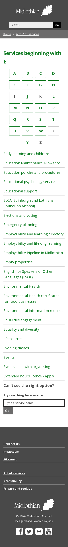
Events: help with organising (26, 366)
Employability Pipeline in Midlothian (33, 252)
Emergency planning (20, 224)
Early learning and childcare (26, 153)
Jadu (50, 521)
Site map (10, 459)
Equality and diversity (21, 329)
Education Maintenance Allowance (31, 163)
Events (9, 357)
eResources (12, 338)
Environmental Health (21, 286)
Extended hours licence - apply (28, 376)
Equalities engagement (22, 320)
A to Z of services (27, 34)
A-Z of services (14, 473)
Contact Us (11, 444)
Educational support (20, 191)
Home (7, 34)
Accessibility (12, 481)
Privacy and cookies (17, 489)
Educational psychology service (29, 181)
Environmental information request (33, 310)
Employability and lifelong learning (32, 243)
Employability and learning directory (33, 234)
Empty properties (17, 262)
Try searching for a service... (24, 395)
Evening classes (16, 348)
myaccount (11, 452)
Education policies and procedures (31, 172)
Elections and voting (20, 215)
